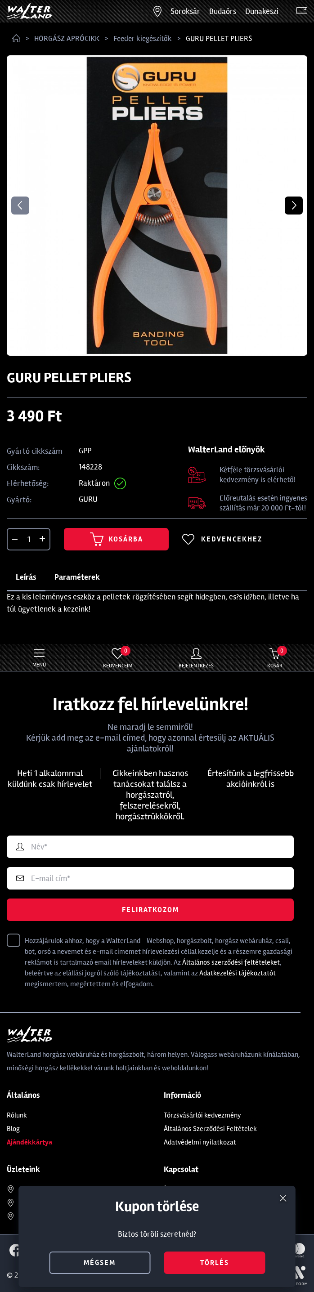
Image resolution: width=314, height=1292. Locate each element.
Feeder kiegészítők (142, 38)
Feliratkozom (150, 909)
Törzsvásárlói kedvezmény (202, 1115)
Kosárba (116, 539)
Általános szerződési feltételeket (231, 962)
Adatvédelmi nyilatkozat (200, 1142)
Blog (13, 1128)
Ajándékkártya (29, 1142)
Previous (20, 206)
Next (294, 206)
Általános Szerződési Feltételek (210, 1128)
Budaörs (222, 11)
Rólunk (17, 1115)
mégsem (100, 1262)
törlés (214, 1262)
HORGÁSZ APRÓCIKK (66, 38)
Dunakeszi (261, 11)
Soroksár (185, 11)
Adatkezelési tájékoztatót (237, 973)
